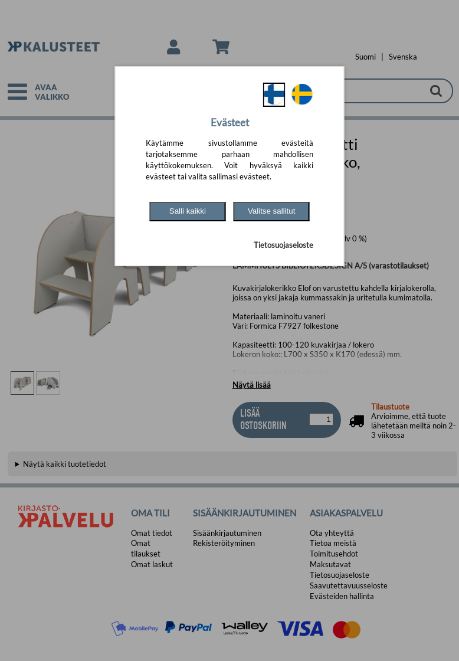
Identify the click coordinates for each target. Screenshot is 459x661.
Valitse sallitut (272, 211)
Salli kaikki (187, 211)
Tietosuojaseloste (283, 245)
